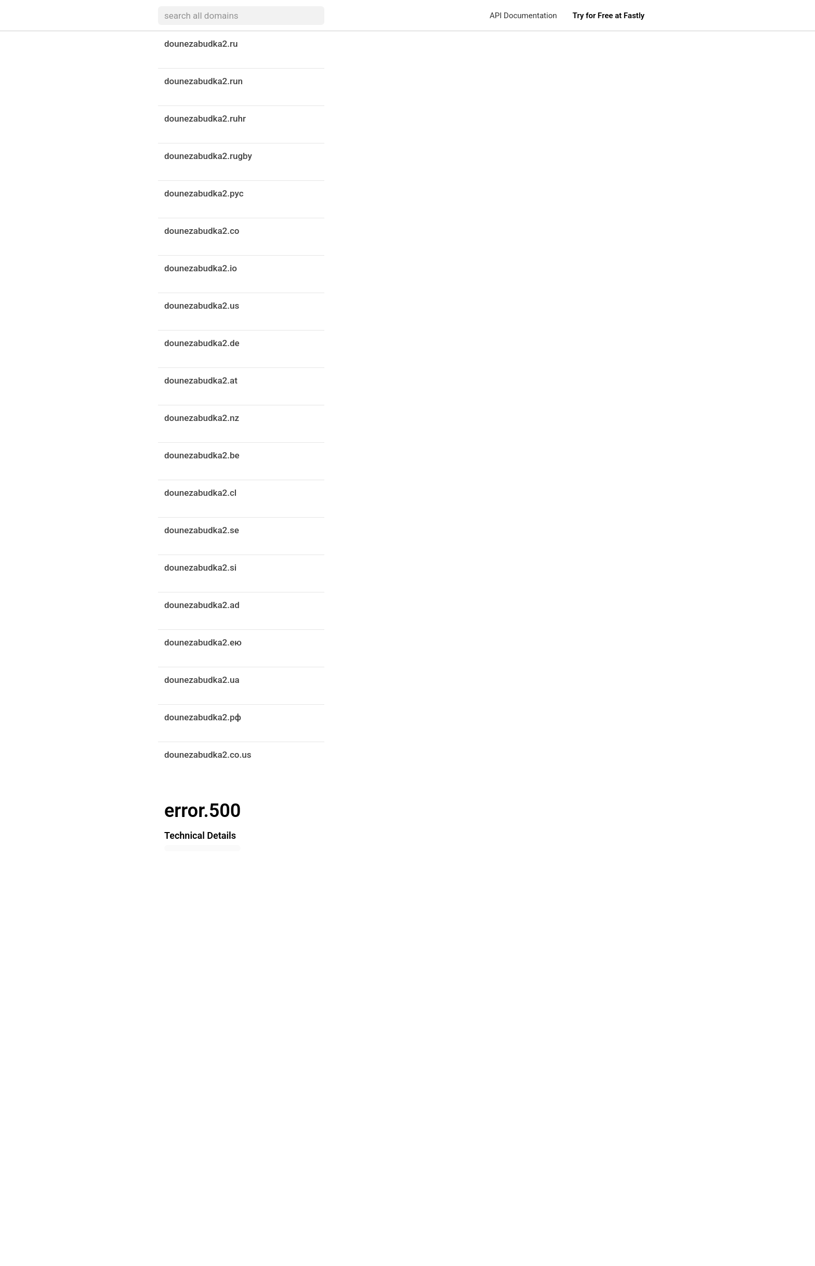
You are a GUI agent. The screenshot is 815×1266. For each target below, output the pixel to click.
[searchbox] (241, 15)
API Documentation (523, 15)
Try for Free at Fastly (608, 15)
